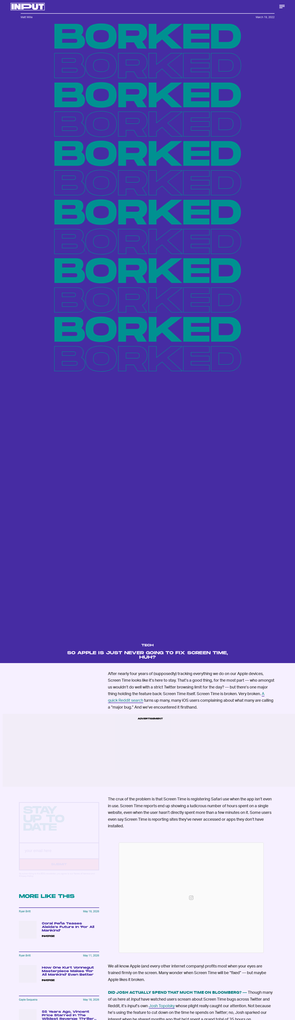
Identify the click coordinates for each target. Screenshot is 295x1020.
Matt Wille (27, 17)
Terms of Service (82, 877)
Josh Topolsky (162, 1005)
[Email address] (59, 854)
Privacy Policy (26, 880)
